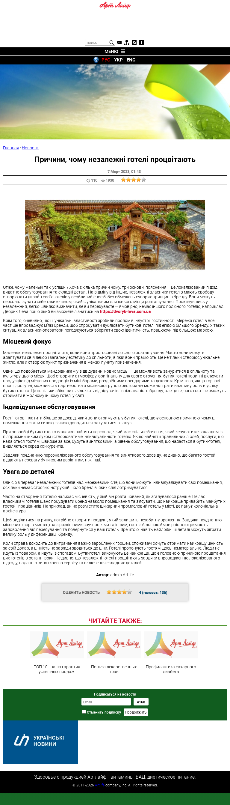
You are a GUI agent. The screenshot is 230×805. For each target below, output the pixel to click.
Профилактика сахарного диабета (171, 693)
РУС (106, 60)
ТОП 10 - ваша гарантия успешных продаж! (57, 693)
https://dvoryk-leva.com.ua (125, 311)
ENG (131, 60)
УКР (118, 60)
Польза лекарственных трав (114, 693)
